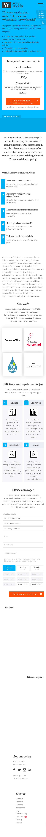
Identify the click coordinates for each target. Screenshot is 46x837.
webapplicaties (8, 275)
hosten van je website (23, 272)
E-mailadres (8, 545)
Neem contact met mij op (25, 594)
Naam (6, 536)
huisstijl (17, 269)
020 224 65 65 (18, 761)
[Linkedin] (29, 770)
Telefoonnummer (10, 553)
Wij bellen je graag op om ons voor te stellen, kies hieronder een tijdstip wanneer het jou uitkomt (22, 560)
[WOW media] (12, 5)
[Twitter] (19, 770)
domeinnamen (38, 269)
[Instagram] (24, 770)
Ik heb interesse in (9, 514)
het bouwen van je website (23, 266)
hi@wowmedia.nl (19, 764)
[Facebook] (14, 770)
